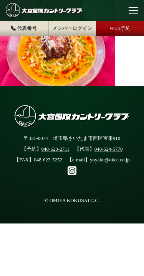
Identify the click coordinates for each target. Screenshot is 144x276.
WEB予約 (120, 28)
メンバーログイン (72, 28)
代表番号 (24, 28)
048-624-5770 (108, 149)
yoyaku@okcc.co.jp (110, 160)
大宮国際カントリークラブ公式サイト (44, 10)
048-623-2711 (55, 149)
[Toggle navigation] (133, 10)
